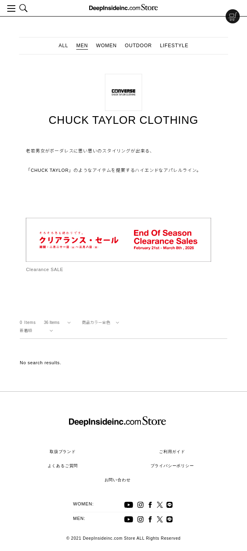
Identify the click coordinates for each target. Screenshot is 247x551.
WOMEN (106, 45)
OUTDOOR (138, 45)
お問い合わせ (118, 480)
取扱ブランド (63, 451)
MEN (82, 45)
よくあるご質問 (63, 465)
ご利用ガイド (172, 451)
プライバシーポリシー (172, 465)
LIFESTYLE (174, 45)
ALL (63, 45)
